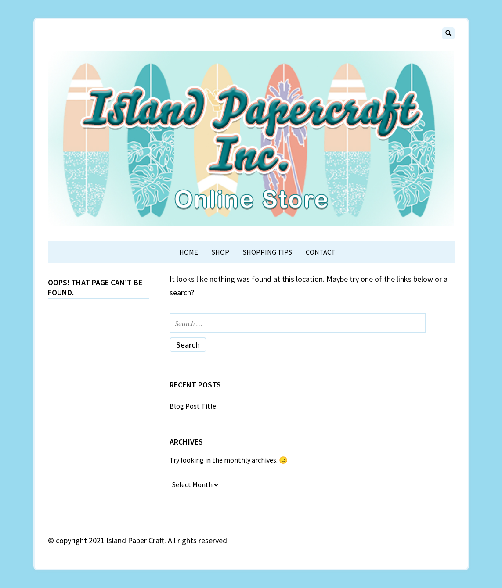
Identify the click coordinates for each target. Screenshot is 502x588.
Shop (220, 251)
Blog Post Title (193, 406)
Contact (321, 251)
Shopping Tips (267, 251)
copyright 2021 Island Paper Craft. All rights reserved (141, 540)
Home (188, 251)
